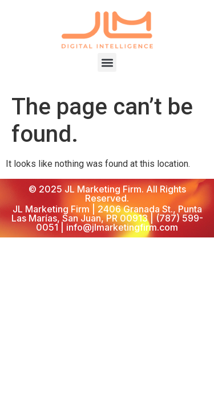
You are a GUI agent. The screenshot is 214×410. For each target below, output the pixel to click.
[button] (107, 62)
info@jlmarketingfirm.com (122, 227)
